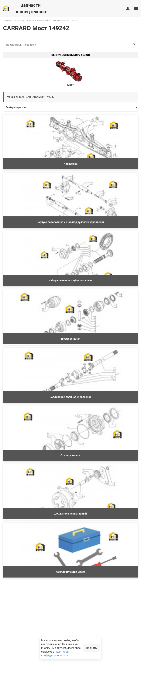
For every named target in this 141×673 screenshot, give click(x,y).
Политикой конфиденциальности (55, 653)
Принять (91, 648)
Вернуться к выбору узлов (70, 55)
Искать (133, 44)
